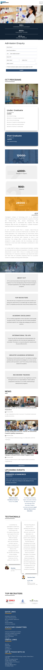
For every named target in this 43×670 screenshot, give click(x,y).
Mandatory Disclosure (10, 616)
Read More (21, 465)
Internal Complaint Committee (12, 633)
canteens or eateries (10, 624)
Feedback (7, 650)
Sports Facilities (9, 622)
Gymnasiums (8, 648)
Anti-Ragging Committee (11, 634)
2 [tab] (21, 512)
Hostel (6, 621)
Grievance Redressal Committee (13, 631)
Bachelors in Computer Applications (15, 118)
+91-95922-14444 (9, 666)
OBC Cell (7, 638)
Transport (7, 647)
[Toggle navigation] (40, 3)
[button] (3, 14)
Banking (7, 644)
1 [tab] (19, 512)
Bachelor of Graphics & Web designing (16, 122)
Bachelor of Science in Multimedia (15, 126)
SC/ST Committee (9, 636)
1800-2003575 (8, 663)
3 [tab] (23, 512)
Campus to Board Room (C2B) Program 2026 (19, 455)
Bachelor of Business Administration (15, 124)
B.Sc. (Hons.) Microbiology (13, 120)
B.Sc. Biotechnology (11, 116)
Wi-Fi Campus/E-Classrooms (12, 619)
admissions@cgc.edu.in (10, 664)
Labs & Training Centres (10, 617)
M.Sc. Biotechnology (12, 141)
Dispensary (7, 645)
